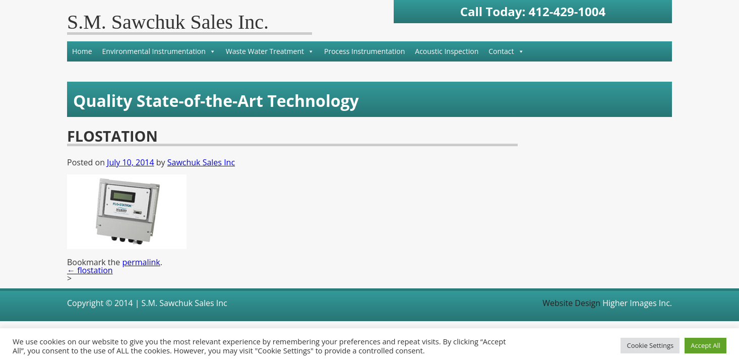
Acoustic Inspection (446, 51)
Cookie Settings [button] (650, 345)
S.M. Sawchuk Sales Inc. (168, 22)
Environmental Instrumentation (159, 51)
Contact (506, 51)
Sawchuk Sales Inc (201, 162)
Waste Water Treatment (270, 51)
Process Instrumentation (364, 51)
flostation (90, 270)
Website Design (571, 303)
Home (82, 51)
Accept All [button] (705, 345)
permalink (141, 262)
